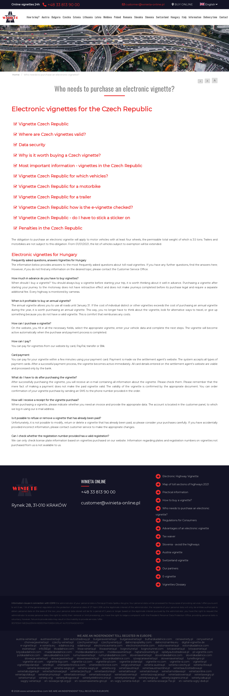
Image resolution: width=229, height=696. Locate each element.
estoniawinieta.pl (168, 645)
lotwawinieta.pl (197, 648)
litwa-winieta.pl (87, 648)
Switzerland (162, 17)
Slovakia (138, 17)
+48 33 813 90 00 (61, 4)
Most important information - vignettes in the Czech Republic (80, 165)
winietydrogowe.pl (67, 677)
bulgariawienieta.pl (104, 639)
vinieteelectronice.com (103, 664)
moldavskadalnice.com (89, 652)
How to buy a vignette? (177, 500)
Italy (184, 17)
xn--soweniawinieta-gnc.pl (91, 681)
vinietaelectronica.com (71, 664)
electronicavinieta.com (108, 645)
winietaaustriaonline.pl (156, 668)
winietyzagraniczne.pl (175, 677)
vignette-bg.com (57, 661)
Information (195, 17)
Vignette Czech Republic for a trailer (55, 196)
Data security (32, 144)
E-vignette (169, 576)
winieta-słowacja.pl (38, 668)
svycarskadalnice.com (116, 658)
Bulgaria (56, 17)
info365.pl (44, 648)
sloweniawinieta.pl (88, 658)
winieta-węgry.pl (88, 668)
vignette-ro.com (156, 661)
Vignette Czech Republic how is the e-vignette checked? (76, 207)
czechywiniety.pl (111, 642)
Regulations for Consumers (179, 520)
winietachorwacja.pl (55, 671)
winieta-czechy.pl (179, 664)
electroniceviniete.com (140, 645)
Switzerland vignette (175, 560)
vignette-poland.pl (131, 661)
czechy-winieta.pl (63, 642)
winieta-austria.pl (154, 664)
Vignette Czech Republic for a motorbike (60, 186)
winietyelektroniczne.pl (96, 677)
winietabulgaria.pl (28, 671)
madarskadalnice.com (58, 652)
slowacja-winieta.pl (36, 658)
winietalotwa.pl (149, 671)
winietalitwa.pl (127, 671)
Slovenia (149, 17)
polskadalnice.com (28, 655)
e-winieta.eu (47, 645)
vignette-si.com (179, 661)
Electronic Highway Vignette (180, 476)
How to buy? (33, 17)
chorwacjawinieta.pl (36, 642)
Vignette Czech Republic (44, 123)
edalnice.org (66, 645)
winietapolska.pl (25, 674)
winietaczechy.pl (80, 671)
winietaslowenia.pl (126, 674)
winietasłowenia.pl (179, 674)
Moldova (107, 17)
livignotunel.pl (129, 648)
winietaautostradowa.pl (187, 668)
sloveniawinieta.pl (141, 655)
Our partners (170, 568)
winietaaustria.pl (129, 668)
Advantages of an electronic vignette (185, 528)
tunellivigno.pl (195, 658)
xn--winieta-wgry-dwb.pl (193, 681)
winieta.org (108, 668)
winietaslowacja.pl (100, 674)
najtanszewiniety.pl (146, 652)
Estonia (77, 17)
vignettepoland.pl (28, 664)
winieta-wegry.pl (64, 668)
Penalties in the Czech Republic (50, 228)
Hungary (175, 17)
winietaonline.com (200, 671)
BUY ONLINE (184, 4)
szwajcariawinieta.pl (145, 658)
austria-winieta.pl (26, 639)
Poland (117, 17)
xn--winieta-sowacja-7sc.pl (159, 681)
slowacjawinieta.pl (62, 658)
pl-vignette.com (203, 652)
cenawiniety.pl (184, 639)
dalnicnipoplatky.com (138, 642)
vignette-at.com (33, 661)
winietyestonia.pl (124, 677)
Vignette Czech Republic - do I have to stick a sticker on (74, 217)
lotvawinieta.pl (176, 648)
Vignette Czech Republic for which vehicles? (63, 176)
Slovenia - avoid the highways (180, 544)
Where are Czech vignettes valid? (52, 134)
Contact (223, 17)
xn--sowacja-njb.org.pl (57, 681)
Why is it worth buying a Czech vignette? (60, 155)
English (209, 4)
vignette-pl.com (106, 661)
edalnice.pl (84, 645)
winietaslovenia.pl (75, 674)
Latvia (98, 17)
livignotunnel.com (152, 648)
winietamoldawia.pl (173, 671)
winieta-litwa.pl (203, 664)
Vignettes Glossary (174, 584)
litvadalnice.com (64, 648)
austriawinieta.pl (50, 639)
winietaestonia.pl (104, 671)
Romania (127, 17)
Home (16, 74)
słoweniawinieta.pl (172, 658)
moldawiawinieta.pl (119, 652)
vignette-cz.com (82, 661)
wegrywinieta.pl (131, 664)
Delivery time (210, 17)
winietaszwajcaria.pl (153, 674)
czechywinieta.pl (87, 642)
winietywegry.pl (148, 677)
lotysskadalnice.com (28, 652)
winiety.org (46, 677)
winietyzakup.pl (201, 677)
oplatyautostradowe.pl (175, 652)
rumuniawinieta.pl (84, 655)
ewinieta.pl (28, 648)
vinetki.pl (48, 664)
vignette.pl (199, 661)
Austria (45, 17)
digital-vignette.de (193, 642)
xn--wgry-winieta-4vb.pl (124, 681)
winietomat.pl (26, 677)
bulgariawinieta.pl (131, 639)
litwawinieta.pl (108, 648)
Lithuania (88, 17)
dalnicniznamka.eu (166, 642)
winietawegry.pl (204, 674)
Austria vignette (172, 552)
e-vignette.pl (28, 645)
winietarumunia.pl (49, 674)
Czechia (67, 17)
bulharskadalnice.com (158, 639)
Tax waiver (168, 536)
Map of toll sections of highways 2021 (185, 484)
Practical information (175, 492)
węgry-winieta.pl (31, 681)
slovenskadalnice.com (168, 655)
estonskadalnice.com (195, 645)
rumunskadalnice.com (112, 655)
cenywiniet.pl (205, 639)
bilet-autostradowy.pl (77, 639)
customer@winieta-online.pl (143, 4)
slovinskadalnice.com (199, 655)
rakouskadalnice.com (57, 655)
